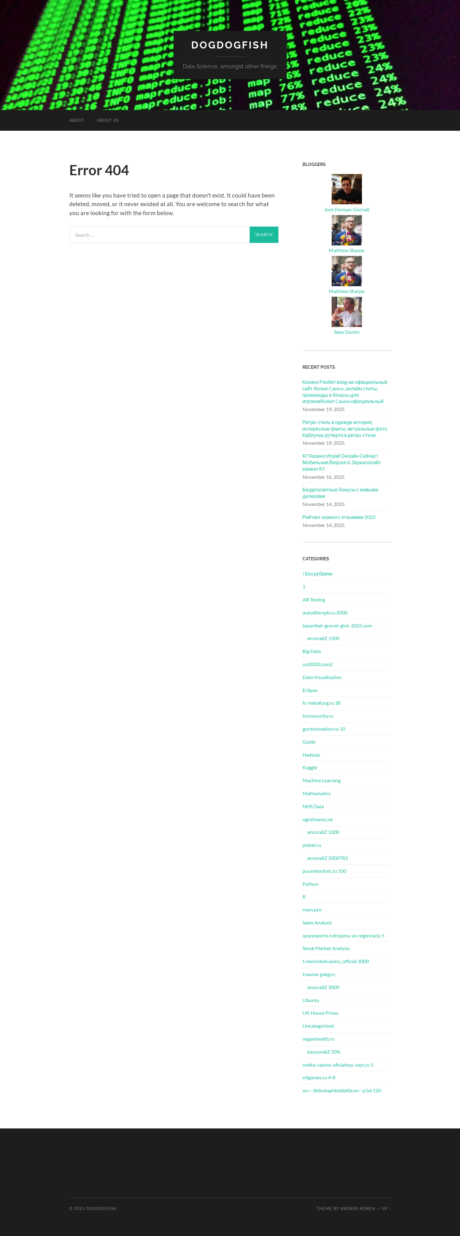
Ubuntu (311, 1000)
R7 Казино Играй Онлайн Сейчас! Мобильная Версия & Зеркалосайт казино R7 (342, 462)
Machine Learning (322, 780)
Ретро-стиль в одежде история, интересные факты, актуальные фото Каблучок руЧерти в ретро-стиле (345, 428)
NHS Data (313, 806)
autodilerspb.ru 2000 (325, 612)
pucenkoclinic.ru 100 (324, 871)
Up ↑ (386, 1208)
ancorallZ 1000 (323, 832)
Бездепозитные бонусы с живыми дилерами (340, 492)
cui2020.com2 (318, 664)
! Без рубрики (318, 573)
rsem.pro (312, 909)
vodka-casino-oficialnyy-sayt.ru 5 (338, 1065)
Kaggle (310, 767)
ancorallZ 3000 (323, 987)
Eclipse (310, 690)
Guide (309, 742)
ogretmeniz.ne (318, 819)
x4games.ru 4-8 (319, 1077)
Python (310, 884)
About (76, 120)
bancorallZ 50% (324, 1052)
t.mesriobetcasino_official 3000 (336, 961)
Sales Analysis (317, 922)
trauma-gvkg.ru (319, 974)
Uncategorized (318, 1026)
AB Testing (314, 599)
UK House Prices (320, 1013)
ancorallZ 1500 (323, 638)
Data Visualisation (322, 677)
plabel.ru (312, 845)
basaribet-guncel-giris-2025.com (337, 625)
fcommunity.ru (318, 716)
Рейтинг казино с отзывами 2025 (339, 517)
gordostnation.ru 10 (324, 729)
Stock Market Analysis (326, 948)
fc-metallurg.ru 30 (322, 703)
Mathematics (317, 793)
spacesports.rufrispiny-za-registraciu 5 (344, 935)
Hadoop (311, 755)
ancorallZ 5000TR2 (327, 858)
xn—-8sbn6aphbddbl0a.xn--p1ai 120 (342, 1090)
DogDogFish (230, 45)
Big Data (312, 651)
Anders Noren (357, 1208)
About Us (108, 120)
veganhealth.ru (318, 1039)
